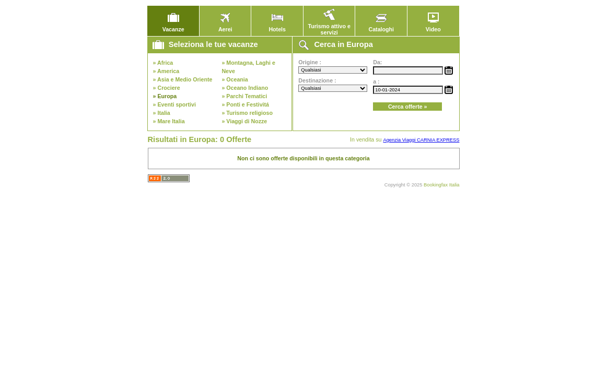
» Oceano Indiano (244, 88)
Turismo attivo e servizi (329, 27)
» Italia (161, 113)
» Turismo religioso (247, 113)
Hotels (277, 26)
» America (166, 71)
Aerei (225, 26)
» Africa (163, 63)
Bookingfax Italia (441, 184)
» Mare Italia (169, 121)
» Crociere (166, 88)
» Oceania (234, 79)
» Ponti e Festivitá (245, 104)
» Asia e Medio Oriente (183, 79)
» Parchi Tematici (244, 96)
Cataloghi (381, 26)
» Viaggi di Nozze (244, 121)
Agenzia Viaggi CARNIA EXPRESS (421, 140)
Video (433, 26)
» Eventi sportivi (174, 104)
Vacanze (173, 26)
